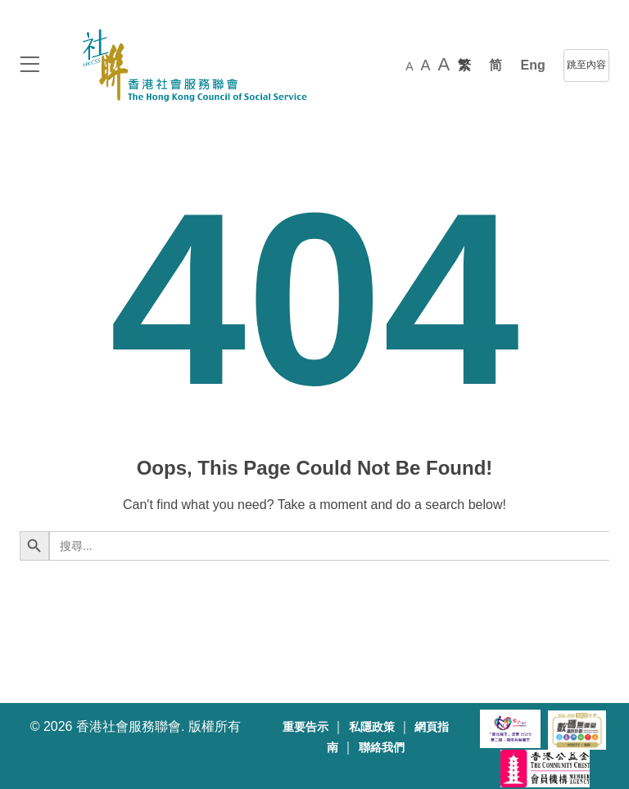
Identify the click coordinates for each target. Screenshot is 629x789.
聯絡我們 (382, 748)
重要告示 (305, 727)
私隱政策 (372, 727)
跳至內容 (586, 64)
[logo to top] (29, 66)
